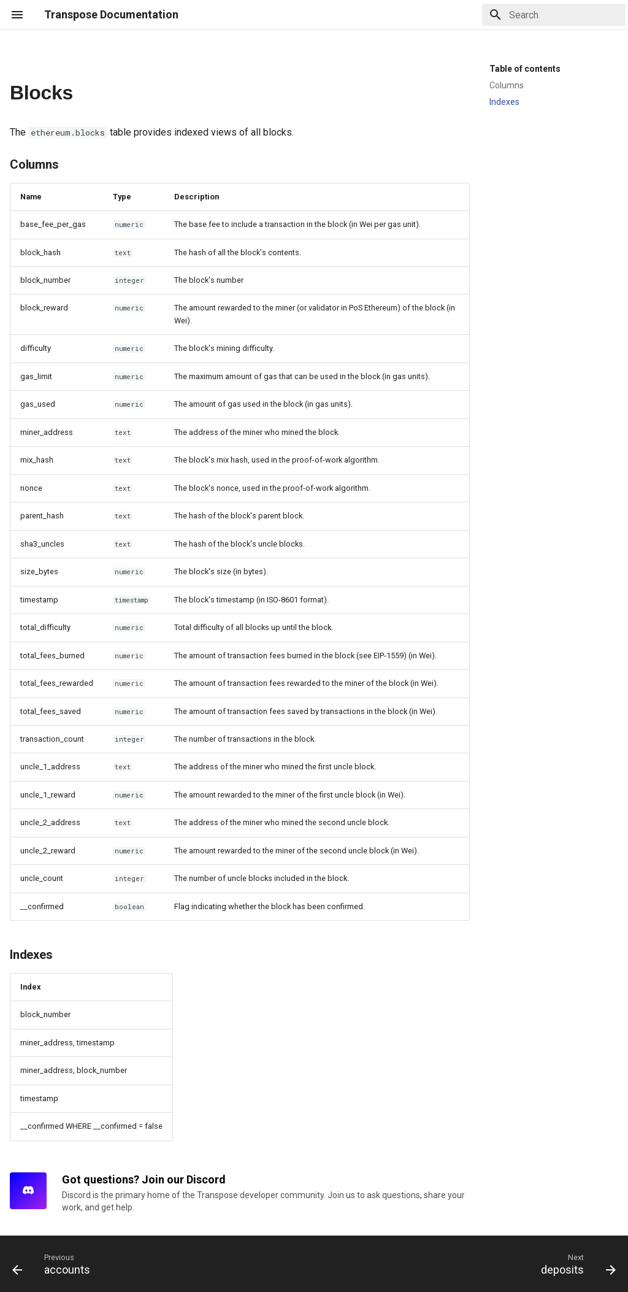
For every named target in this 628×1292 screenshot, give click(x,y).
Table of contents (525, 69)
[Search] (554, 15)
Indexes (504, 102)
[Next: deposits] (575, 1264)
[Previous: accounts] (54, 1264)
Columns (506, 85)
